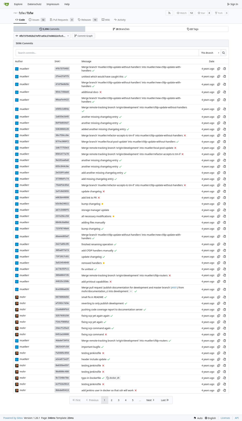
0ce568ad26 (62, 289)
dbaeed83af (62, 236)
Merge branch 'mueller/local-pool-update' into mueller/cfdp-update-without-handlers (128, 141)
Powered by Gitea (13, 417)
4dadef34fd (62, 340)
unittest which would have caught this (102, 76)
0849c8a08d (62, 222)
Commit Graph (83, 35)
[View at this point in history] (224, 68)
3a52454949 (62, 263)
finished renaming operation (97, 244)
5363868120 (62, 129)
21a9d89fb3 (62, 309)
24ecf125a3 (62, 328)
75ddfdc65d (62, 185)
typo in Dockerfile (91, 377)
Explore (18, 4)
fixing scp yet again (92, 322)
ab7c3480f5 (62, 210)
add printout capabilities (95, 281)
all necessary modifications (96, 216)
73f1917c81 (62, 256)
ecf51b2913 (62, 384)
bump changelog (91, 203)
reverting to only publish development (103, 303)
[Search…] (223, 52)
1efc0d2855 (62, 191)
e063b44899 (62, 197)
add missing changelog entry (98, 179)
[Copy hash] (218, 68)
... (131, 291)
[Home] (6, 4)
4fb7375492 (62, 68)
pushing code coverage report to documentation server (112, 309)
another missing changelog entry (100, 116)
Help (67, 4)
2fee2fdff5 (62, 76)
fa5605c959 (62, 353)
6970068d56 (62, 297)
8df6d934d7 (62, 123)
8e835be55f (62, 365)
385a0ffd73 (62, 250)
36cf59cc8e (62, 135)
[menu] (198, 418)
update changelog (92, 191)
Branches (121, 29)
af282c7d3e (62, 303)
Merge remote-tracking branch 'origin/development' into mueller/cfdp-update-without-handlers (134, 107)
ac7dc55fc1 (62, 269)
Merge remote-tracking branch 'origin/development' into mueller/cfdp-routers (125, 275)
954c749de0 (62, 92)
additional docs (90, 92)
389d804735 (62, 275)
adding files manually (93, 222)
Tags (192, 29)
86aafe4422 (62, 99)
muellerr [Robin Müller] (24, 68)
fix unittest (87, 269)
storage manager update (95, 210)
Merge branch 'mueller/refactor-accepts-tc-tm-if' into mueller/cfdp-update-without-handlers (132, 135)
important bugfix (91, 346)
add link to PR (89, 197)
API (237, 417)
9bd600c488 (62, 371)
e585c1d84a (62, 109)
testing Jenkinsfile (91, 353)
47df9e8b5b (62, 84)
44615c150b (62, 281)
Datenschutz (34, 4)
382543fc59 (62, 347)
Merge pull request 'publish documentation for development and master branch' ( (127, 287)
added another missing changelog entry (104, 129)
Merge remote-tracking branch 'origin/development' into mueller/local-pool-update (127, 147)
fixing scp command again (96, 328)
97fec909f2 (62, 141)
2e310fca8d (62, 172)
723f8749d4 (62, 228)
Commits (49, 29)
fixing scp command (93, 334)
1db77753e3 (62, 148)
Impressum (53, 4)
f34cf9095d (62, 322)
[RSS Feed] (169, 12)
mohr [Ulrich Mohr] (23, 296)
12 (191, 12)
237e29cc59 (62, 216)
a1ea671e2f (62, 359)
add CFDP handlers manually (97, 250)
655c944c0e (62, 166)
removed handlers (92, 263)
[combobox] (210, 52)
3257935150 (62, 315)
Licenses (225, 417)
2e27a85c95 (62, 244)
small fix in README (92, 297)
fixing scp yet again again (96, 315)
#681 (174, 287)
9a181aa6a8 (62, 160)
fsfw (22, 13)
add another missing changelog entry (102, 172)
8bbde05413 (62, 390)
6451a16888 (62, 334)
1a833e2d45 (62, 116)
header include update (94, 359)
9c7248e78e (62, 378)
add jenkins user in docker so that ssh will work (107, 390)
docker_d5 (112, 377)
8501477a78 (62, 154)
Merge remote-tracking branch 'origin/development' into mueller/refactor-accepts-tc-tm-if (131, 154)
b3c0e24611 (62, 204)
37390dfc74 (62, 179)
